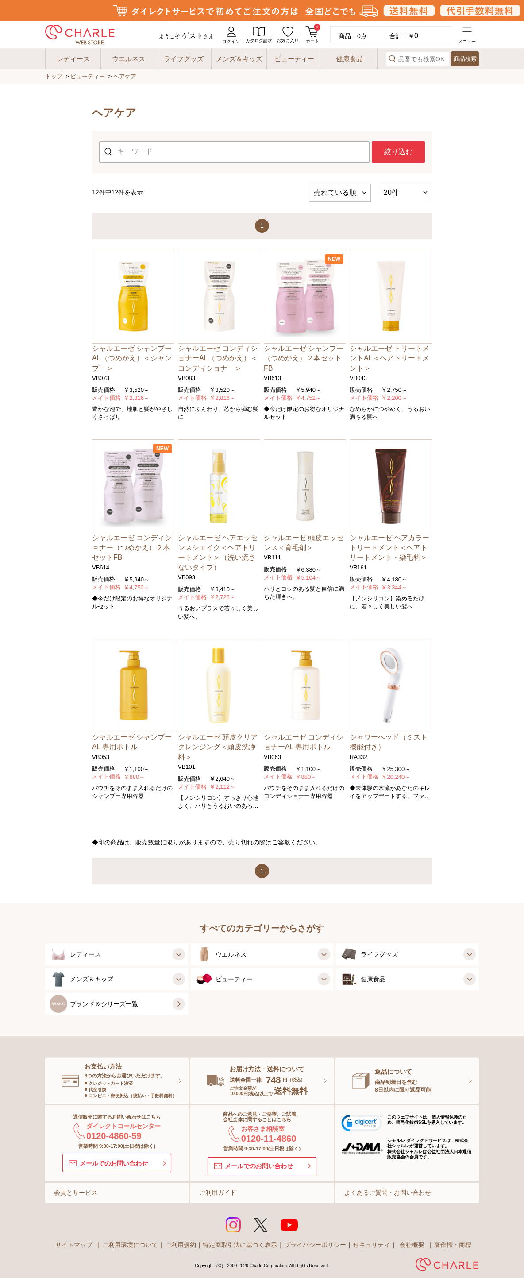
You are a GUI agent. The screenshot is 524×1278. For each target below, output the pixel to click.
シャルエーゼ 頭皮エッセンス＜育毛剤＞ (303, 542)
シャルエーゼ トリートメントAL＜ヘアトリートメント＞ (389, 358)
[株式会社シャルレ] (447, 1266)
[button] (362, 1124)
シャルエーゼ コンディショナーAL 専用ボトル (303, 742)
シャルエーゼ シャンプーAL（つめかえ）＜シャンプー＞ (132, 358)
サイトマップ (73, 1244)
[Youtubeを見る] (289, 1225)
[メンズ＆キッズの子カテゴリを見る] (177, 979)
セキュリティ (371, 1244)
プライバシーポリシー (315, 1244)
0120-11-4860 (269, 1138)
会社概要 (412, 1244)
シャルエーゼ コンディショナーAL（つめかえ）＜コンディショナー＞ (218, 358)
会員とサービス (75, 1192)
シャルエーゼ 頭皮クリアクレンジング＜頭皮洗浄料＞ (218, 747)
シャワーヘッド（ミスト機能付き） (389, 742)
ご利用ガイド (217, 1192)
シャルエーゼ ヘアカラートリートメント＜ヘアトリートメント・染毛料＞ (389, 548)
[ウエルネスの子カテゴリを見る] (322, 954)
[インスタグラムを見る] (233, 1224)
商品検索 (465, 58)
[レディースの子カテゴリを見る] (177, 954)
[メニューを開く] (467, 34)
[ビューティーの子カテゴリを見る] (322, 979)
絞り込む (398, 151)
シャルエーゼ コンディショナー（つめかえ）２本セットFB (132, 548)
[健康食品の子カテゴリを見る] (468, 979)
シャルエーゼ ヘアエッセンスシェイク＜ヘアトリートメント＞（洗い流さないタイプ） (218, 552)
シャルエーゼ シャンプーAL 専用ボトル (132, 742)
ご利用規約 (180, 1244)
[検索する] (392, 58)
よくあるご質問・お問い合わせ (387, 1192)
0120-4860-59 (114, 1136)
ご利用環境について (130, 1244)
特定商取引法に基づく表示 (240, 1244)
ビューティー (87, 76)
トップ (53, 76)
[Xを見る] (260, 1225)
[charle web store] (80, 35)
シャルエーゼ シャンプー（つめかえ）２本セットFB (303, 358)
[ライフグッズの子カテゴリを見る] (468, 954)
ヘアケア (124, 76)
